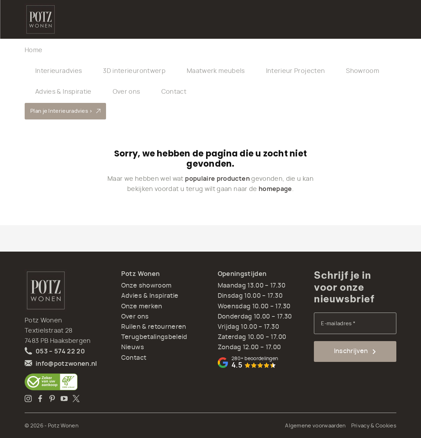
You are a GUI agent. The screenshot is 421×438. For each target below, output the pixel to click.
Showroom (362, 71)
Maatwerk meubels (216, 71)
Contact (173, 92)
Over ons (126, 92)
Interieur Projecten (295, 71)
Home (33, 50)
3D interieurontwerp (134, 71)
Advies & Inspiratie (63, 92)
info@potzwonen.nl (66, 364)
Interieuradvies (58, 71)
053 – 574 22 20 (60, 351)
